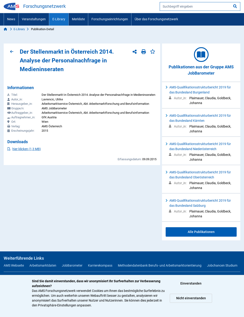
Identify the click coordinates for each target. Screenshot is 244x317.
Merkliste (78, 19)
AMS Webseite (14, 265)
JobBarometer (72, 265)
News (11, 19)
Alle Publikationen (201, 232)
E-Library (58, 19)
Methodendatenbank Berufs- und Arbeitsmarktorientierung (159, 265)
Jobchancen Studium (222, 265)
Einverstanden (190, 283)
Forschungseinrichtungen (109, 19)
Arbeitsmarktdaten (42, 265)
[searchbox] (200, 6)
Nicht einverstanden (191, 298)
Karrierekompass (100, 265)
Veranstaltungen (34, 19)
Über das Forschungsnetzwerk (156, 19)
